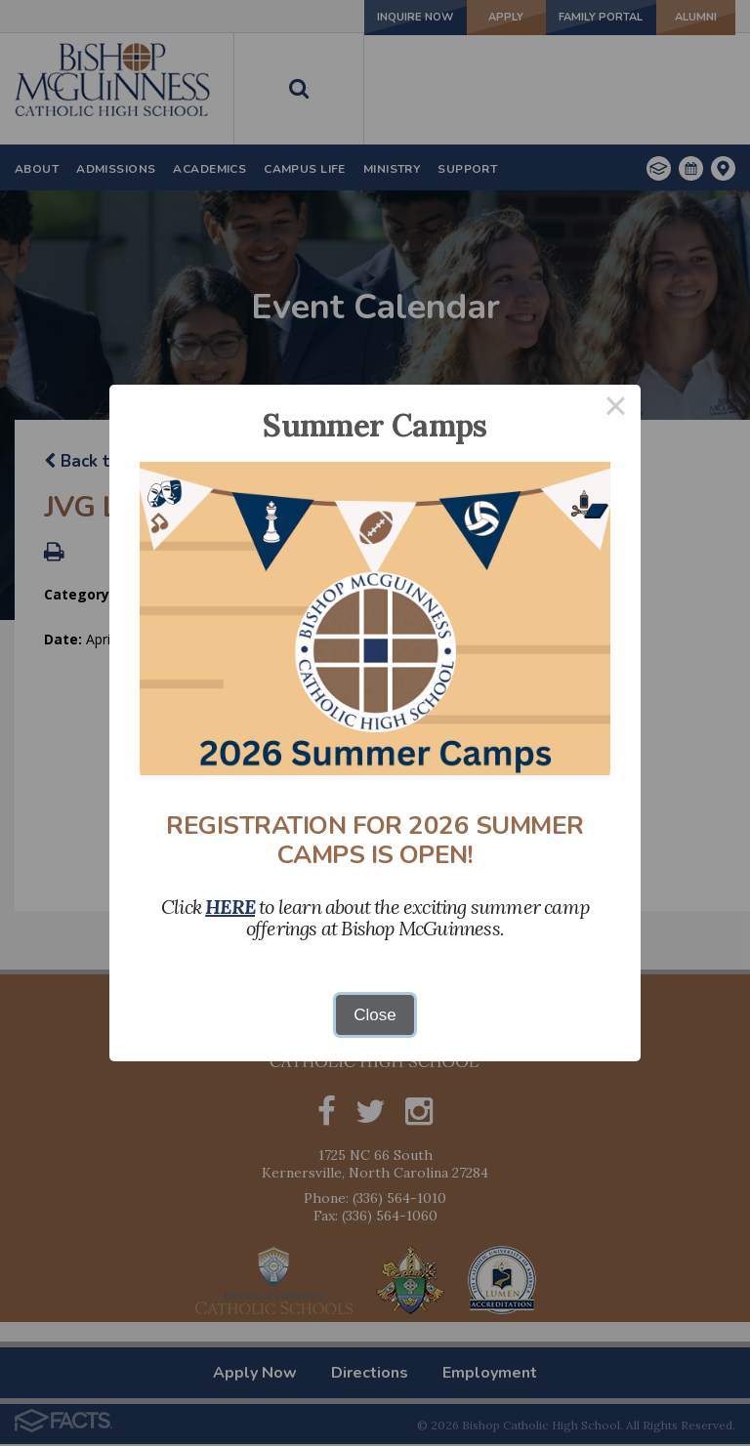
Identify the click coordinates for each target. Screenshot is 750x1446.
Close (375, 1015)
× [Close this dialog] (616, 409)
